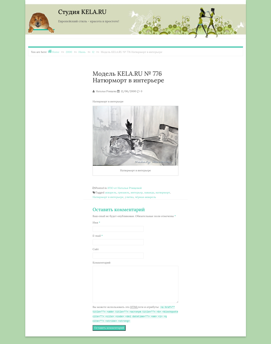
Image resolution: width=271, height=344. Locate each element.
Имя (96, 222)
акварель (111, 192)
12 (93, 52)
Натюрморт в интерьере (108, 197)
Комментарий (102, 262)
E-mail (98, 235)
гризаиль (123, 192)
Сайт (96, 249)
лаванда (149, 192)
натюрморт (163, 192)
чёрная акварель (145, 197)
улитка (129, 197)
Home (55, 52)
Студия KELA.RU (82, 12)
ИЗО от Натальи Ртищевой (124, 188)
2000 (69, 52)
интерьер (137, 192)
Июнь (82, 52)
